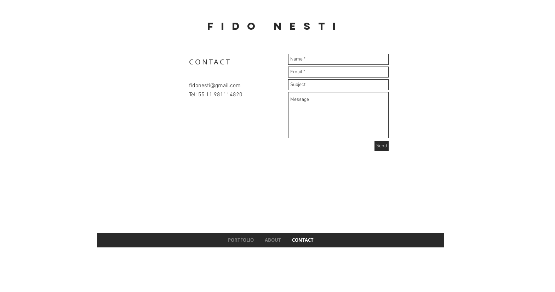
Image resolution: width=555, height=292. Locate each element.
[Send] (381, 146)
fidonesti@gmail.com (215, 85)
